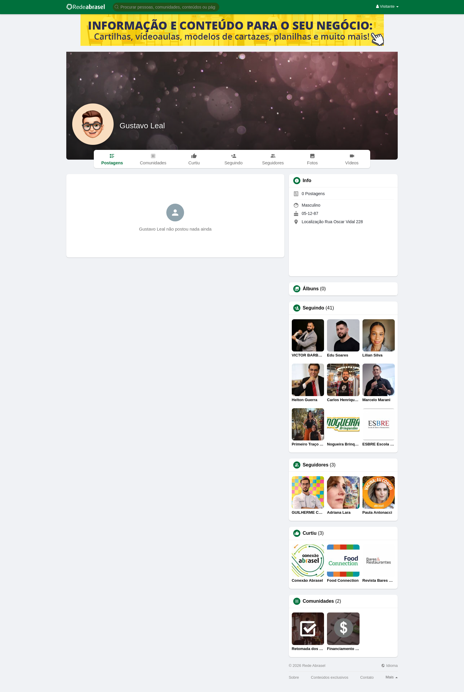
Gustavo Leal (142, 125)
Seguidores (315, 465)
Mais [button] (392, 677)
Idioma (389, 665)
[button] (166, 7)
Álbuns (311, 288)
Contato (367, 677)
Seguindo (313, 308)
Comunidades (318, 601)
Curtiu (310, 533)
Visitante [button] (387, 6)
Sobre (294, 677)
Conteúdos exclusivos (329, 677)
